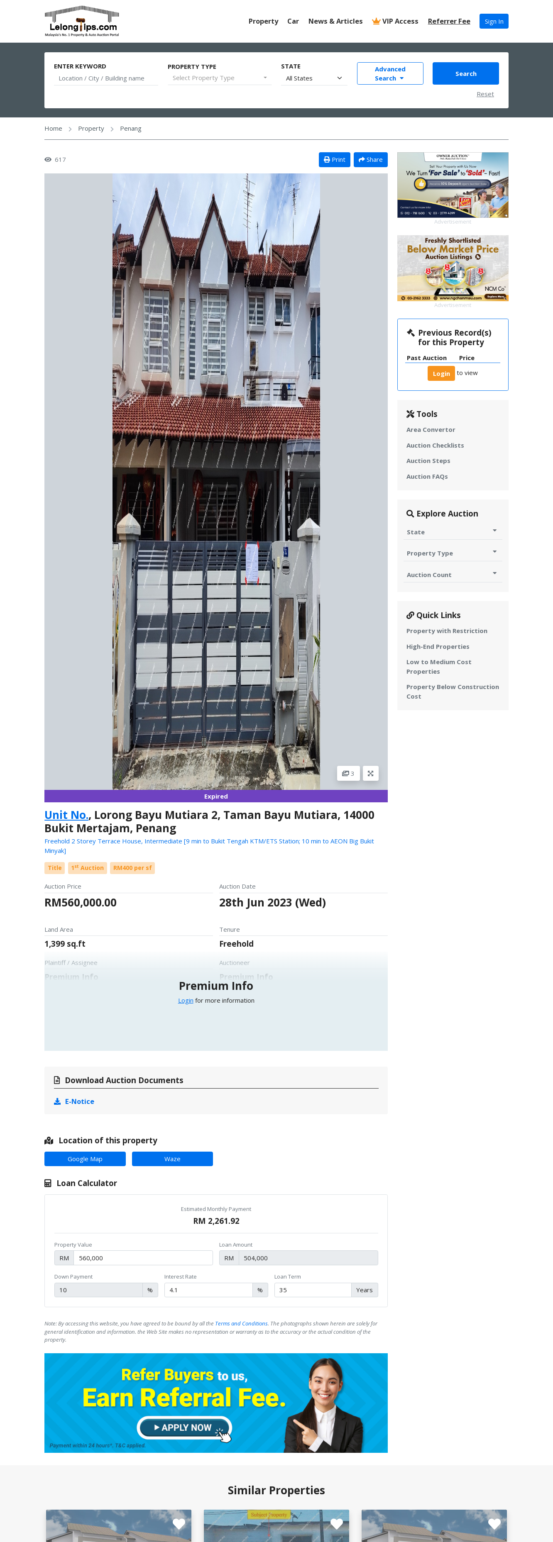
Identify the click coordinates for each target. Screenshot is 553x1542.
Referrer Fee (449, 21)
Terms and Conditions (241, 1323)
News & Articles (335, 21)
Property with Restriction (446, 630)
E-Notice (74, 1101)
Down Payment (73, 1276)
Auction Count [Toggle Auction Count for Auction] (453, 574)
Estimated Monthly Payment (216, 1209)
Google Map (85, 1159)
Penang (131, 128)
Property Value (73, 1244)
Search (466, 73)
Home (53, 128)
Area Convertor (430, 429)
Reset (485, 94)
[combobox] (220, 78)
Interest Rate (180, 1276)
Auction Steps (428, 460)
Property (263, 21)
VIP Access (395, 21)
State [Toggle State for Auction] (453, 531)
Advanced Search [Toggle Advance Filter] (390, 74)
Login (185, 1000)
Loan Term (287, 1276)
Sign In (494, 21)
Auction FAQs (427, 476)
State (291, 66)
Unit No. (66, 814)
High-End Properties (438, 646)
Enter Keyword (80, 66)
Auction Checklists (435, 445)
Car (293, 21)
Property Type (192, 66)
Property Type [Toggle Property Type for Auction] (453, 552)
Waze (172, 1159)
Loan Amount (235, 1244)
